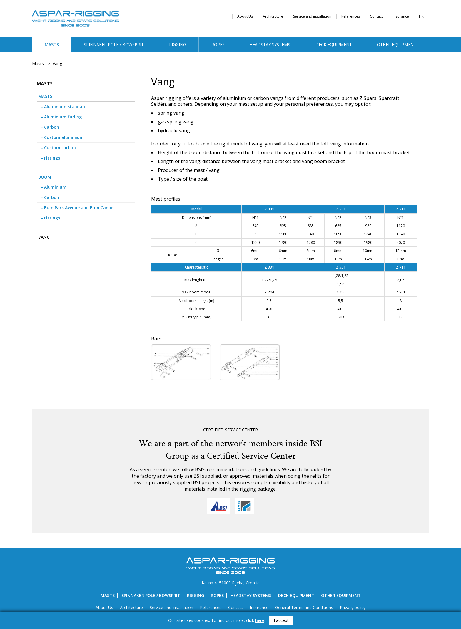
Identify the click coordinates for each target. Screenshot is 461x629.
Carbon (51, 127)
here (259, 620)
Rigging (177, 44)
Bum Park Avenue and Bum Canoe (78, 207)
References (350, 16)
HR (421, 16)
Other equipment (396, 44)
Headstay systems (270, 44)
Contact (376, 16)
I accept (281, 620)
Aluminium (55, 187)
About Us (245, 16)
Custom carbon (60, 147)
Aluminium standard (65, 106)
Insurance (401, 16)
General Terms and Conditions (304, 607)
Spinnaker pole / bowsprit (114, 44)
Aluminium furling (63, 117)
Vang (57, 63)
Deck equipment (333, 44)
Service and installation (312, 16)
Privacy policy (352, 607)
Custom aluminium (64, 137)
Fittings (52, 158)
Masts (52, 44)
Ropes (218, 44)
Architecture (273, 16)
